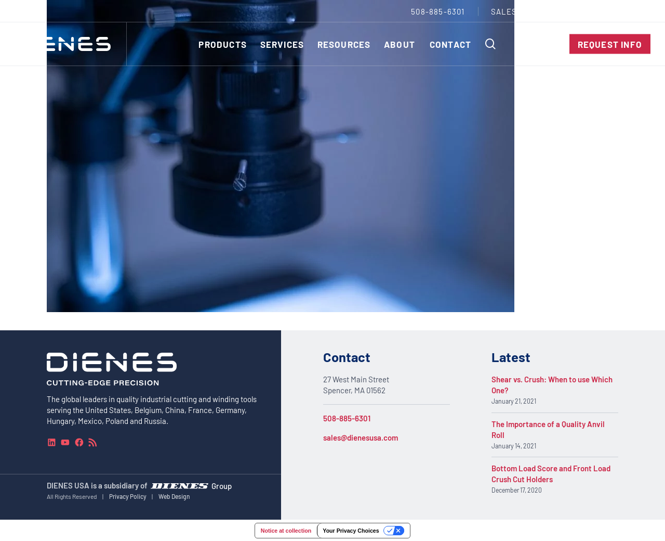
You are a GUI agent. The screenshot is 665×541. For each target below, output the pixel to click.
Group (221, 485)
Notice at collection (286, 530)
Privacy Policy (128, 496)
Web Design (174, 496)
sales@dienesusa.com (360, 437)
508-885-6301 (346, 418)
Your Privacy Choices (351, 530)
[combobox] (626, 11)
